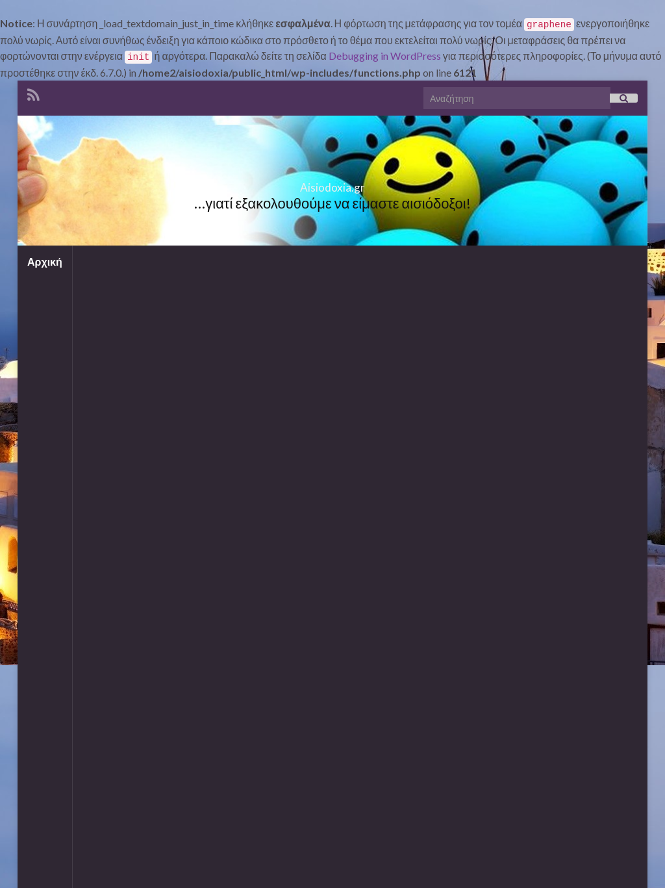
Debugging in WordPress (385, 55)
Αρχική (44, 261)
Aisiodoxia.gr (332, 193)
